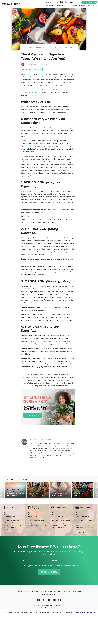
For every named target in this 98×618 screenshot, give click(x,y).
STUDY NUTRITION (89, 2)
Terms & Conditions (48, 605)
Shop (82, 6)
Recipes (60, 6)
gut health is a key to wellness (35, 77)
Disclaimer (36, 605)
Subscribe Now (49, 572)
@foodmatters (12, 507)
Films (75, 6)
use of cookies (80, 612)
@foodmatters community (37, 507)
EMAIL (54, 560)
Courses (49, 6)
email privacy (67, 565)
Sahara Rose (34, 93)
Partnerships (77, 592)
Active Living (38, 47)
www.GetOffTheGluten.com (32, 377)
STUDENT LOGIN (71, 2)
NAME (23, 560)
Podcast (67, 6)
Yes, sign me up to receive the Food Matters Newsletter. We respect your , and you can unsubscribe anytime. (51, 565)
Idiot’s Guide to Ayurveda (33, 146)
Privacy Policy (60, 605)
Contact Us (66, 592)
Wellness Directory (49, 594)
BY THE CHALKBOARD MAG (40, 439)
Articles (43, 592)
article (27, 47)
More (90, 6)
